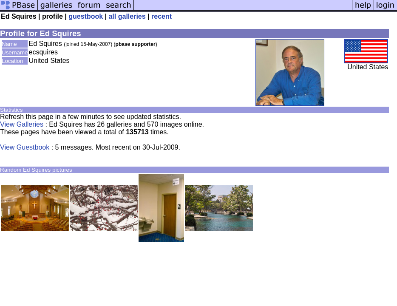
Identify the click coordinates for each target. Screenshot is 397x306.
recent (161, 16)
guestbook (85, 16)
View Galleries (21, 124)
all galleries (126, 16)
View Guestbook (24, 147)
